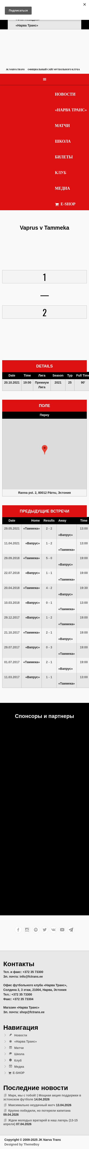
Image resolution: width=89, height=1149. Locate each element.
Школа (63, 141)
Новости (65, 94)
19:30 (84, 588)
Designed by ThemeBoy (21, 1144)
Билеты (64, 157)
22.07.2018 (12, 573)
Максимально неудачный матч (31, 1105)
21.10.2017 (12, 632)
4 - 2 (49, 588)
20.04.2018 (12, 588)
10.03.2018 (12, 602)
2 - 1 (49, 632)
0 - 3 (49, 647)
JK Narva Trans (15, 69)
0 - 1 (49, 602)
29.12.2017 (12, 617)
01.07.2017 (12, 662)
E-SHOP (65, 204)
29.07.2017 (12, 647)
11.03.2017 (12, 677)
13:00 (84, 528)
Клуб (60, 172)
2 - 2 (49, 528)
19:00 (84, 558)
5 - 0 (49, 558)
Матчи (62, 125)
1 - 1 (49, 573)
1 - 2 (49, 543)
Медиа (62, 188)
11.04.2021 (12, 543)
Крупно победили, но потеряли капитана (39, 1110)
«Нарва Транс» (71, 110)
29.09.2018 (12, 558)
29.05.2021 (12, 528)
